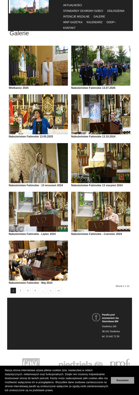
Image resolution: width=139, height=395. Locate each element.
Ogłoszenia (116, 10)
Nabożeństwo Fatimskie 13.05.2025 (31, 136)
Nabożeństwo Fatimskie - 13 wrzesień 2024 (36, 185)
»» (58, 290)
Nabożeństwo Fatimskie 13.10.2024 (93, 136)
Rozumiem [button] (123, 380)
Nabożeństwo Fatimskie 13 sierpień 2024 (97, 185)
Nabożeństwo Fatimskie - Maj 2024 (30, 282)
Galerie (99, 16)
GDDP (111, 22)
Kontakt (69, 27)
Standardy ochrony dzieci (83, 10)
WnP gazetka (73, 22)
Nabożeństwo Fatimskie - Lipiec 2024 (32, 234)
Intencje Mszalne (76, 16)
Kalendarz (95, 22)
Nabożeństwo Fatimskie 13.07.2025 (93, 87)
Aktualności (72, 5)
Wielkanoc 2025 (19, 87)
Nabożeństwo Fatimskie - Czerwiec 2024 (96, 234)
